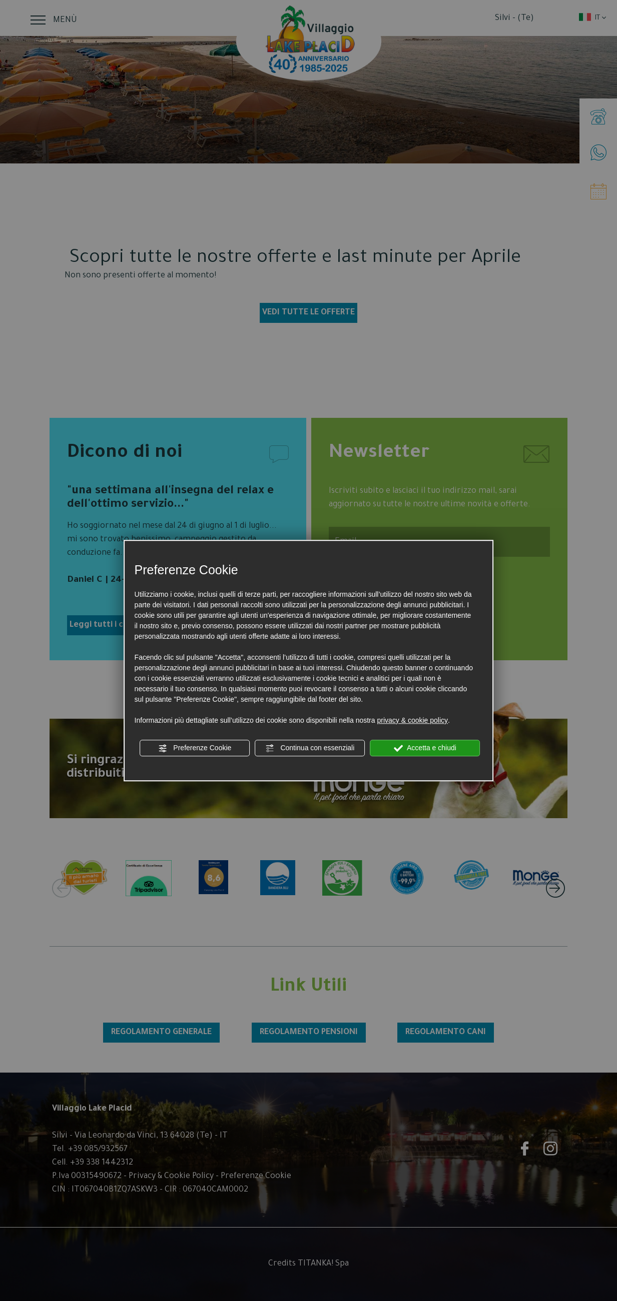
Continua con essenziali (310, 748)
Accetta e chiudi (425, 748)
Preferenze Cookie (194, 748)
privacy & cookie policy (412, 720)
